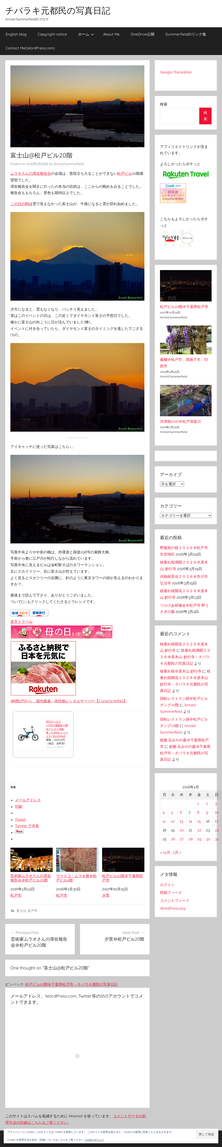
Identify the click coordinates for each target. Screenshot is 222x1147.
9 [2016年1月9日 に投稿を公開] (207, 812)
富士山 (21, 911)
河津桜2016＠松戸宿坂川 (180, 421)
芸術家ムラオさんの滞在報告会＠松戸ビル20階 (31, 865)
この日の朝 (19, 204)
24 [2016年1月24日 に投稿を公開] (217, 830)
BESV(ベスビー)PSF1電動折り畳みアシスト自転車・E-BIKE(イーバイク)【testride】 (57, 729)
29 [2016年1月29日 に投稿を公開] (199, 839)
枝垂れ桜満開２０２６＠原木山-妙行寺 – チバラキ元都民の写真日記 (185, 657)
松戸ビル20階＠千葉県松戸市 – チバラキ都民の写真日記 (71, 984)
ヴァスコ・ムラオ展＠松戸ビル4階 (77, 865)
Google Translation (176, 72)
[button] (206, 1134)
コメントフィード (174, 900)
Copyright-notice (52, 34)
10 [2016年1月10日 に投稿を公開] (217, 812)
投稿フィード (171, 892)
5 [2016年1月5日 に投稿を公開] (172, 812)
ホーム (86, 34)
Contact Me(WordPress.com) (30, 48)
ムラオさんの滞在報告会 (30, 173)
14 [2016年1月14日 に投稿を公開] (190, 821)
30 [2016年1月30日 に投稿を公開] (208, 839)
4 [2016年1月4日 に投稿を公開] (164, 812)
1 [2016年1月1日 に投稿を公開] (198, 803)
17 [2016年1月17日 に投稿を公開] (216, 821)
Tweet (20, 819)
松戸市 (15, 895)
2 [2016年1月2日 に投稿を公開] (207, 803)
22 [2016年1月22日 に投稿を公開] (199, 830)
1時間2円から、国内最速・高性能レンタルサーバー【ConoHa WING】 (68, 701)
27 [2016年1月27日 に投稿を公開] (182, 839)
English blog (16, 34)
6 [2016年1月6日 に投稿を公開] (181, 812)
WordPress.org (172, 908)
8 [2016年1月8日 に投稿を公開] (198, 812)
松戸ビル (124, 173)
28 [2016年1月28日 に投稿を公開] (191, 839)
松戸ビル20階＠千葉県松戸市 (123, 865)
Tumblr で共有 (27, 826)
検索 (163, 104)
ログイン (167, 885)
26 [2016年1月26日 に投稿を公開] (173, 839)
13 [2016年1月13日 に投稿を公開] (181, 821)
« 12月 (165, 852)
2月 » (177, 852)
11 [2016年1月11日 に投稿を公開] (164, 821)
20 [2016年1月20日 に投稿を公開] (182, 830)
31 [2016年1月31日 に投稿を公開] (216, 839)
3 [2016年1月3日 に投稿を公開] (216, 803)
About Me (111, 34)
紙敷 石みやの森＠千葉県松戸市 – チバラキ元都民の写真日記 (185, 753)
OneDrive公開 (142, 34)
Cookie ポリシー (94, 1139)
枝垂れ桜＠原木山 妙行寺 (180, 671)
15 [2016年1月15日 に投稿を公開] (199, 821)
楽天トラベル (21, 621)
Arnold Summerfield (69, 164)
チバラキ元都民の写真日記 (57, 10)
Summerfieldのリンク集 (185, 34)
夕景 (105, 895)
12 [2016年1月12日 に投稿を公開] (173, 821)
